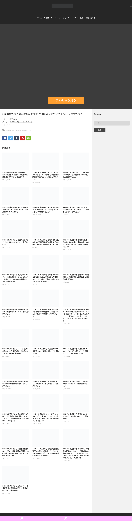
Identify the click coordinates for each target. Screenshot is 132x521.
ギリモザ (8, 130)
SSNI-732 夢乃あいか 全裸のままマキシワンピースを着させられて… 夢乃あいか (76, 416)
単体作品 (18, 130)
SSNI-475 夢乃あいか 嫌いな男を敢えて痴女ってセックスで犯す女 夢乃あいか (76, 384)
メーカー (75, 18)
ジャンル (58, 18)
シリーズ (66, 18)
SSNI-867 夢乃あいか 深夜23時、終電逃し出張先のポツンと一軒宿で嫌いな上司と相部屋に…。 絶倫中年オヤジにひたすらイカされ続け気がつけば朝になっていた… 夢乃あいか (76, 453)
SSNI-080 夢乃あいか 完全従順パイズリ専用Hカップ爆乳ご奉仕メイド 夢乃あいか (45, 351)
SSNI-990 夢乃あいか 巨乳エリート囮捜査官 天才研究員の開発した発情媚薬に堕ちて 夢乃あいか (15, 488)
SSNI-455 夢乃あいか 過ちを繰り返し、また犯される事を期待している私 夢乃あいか (45, 384)
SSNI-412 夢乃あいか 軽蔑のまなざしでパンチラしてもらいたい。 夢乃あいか (15, 242)
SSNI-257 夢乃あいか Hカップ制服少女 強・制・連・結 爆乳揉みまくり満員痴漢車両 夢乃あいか (15, 209)
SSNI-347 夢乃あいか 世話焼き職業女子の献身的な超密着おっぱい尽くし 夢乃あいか (15, 384)
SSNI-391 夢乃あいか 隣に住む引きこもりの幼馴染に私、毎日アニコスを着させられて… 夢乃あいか (76, 209)
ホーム (39, 18)
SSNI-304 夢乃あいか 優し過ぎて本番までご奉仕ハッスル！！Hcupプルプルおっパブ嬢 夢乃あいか (45, 209)
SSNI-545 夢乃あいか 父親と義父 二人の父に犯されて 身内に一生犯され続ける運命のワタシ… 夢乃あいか (15, 175)
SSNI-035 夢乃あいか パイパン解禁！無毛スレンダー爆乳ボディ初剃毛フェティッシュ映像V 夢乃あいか (15, 351)
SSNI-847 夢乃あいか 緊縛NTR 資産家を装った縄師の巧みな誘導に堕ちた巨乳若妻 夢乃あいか (76, 277)
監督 (81, 18)
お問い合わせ (90, 18)
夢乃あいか (14, 119)
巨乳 (29, 130)
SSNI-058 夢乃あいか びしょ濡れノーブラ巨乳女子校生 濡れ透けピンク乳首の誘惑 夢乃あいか (76, 175)
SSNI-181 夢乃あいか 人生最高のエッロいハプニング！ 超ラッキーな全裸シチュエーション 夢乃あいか (76, 351)
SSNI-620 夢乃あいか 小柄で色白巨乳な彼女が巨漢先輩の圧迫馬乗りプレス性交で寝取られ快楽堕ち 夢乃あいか (45, 242)
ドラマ (14, 130)
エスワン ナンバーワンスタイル (21, 122)
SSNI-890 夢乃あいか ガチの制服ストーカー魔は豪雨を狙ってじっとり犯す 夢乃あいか (15, 312)
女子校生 (24, 130)
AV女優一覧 (48, 18)
